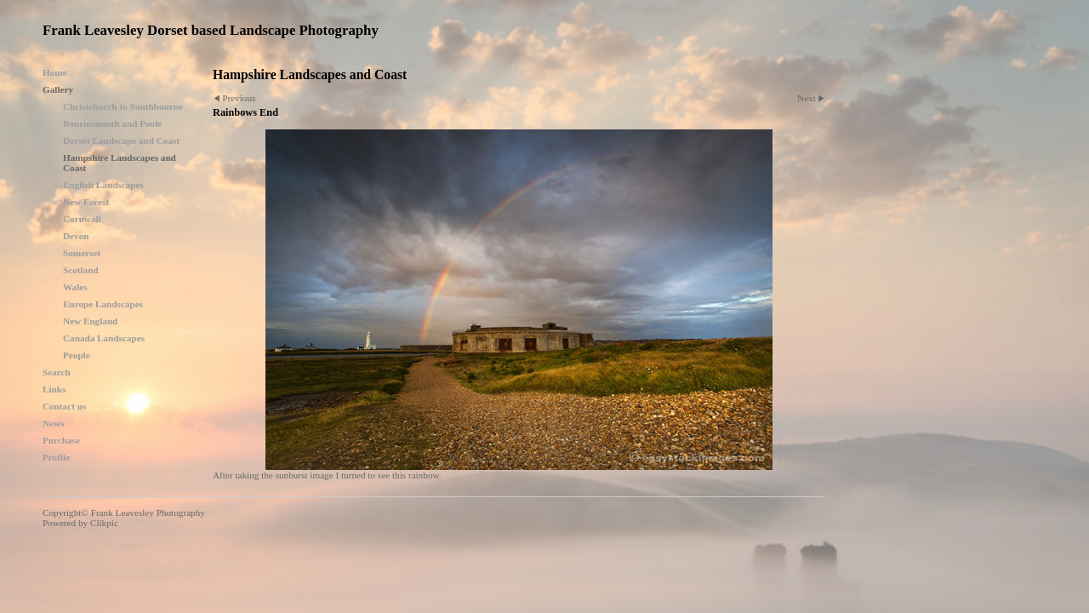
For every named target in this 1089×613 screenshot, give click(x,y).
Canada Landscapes (104, 338)
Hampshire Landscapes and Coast (119, 162)
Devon (75, 236)
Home (55, 72)
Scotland (81, 270)
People (76, 355)
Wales (75, 287)
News (53, 423)
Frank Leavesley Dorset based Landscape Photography (211, 30)
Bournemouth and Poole (112, 123)
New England (90, 321)
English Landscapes (103, 185)
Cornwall (82, 219)
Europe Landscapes (103, 304)
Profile (56, 457)
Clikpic (104, 523)
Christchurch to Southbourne (123, 106)
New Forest (86, 202)
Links (54, 389)
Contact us (64, 406)
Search (57, 372)
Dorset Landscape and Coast (121, 140)
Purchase (61, 440)
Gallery (58, 89)
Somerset (81, 253)
